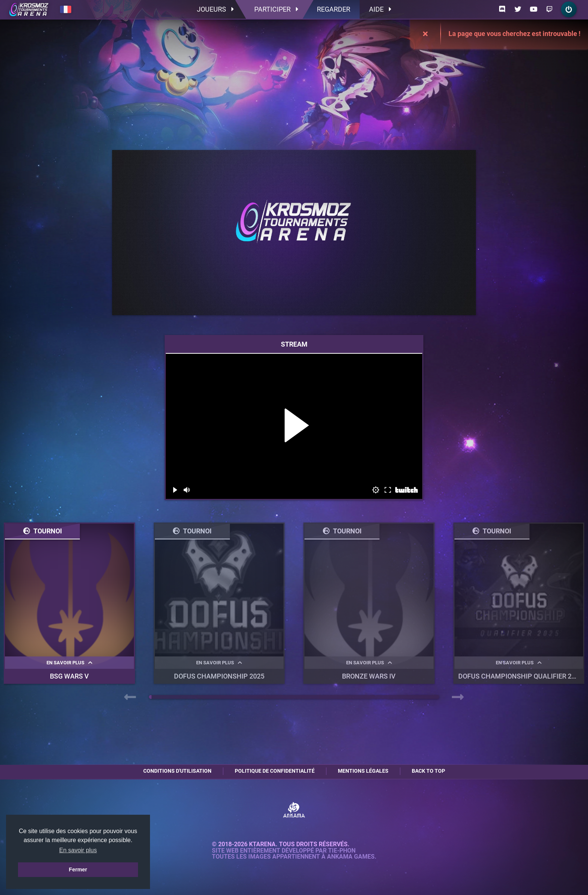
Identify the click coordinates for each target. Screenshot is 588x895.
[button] (150, 697)
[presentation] (130, 697)
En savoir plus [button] (78, 850)
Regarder (333, 9)
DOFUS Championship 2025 (219, 676)
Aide (380, 9)
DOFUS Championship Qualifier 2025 (520, 676)
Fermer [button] (78, 869)
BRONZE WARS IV (369, 676)
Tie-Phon (342, 851)
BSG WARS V (69, 676)
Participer (276, 9)
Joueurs (215, 9)
